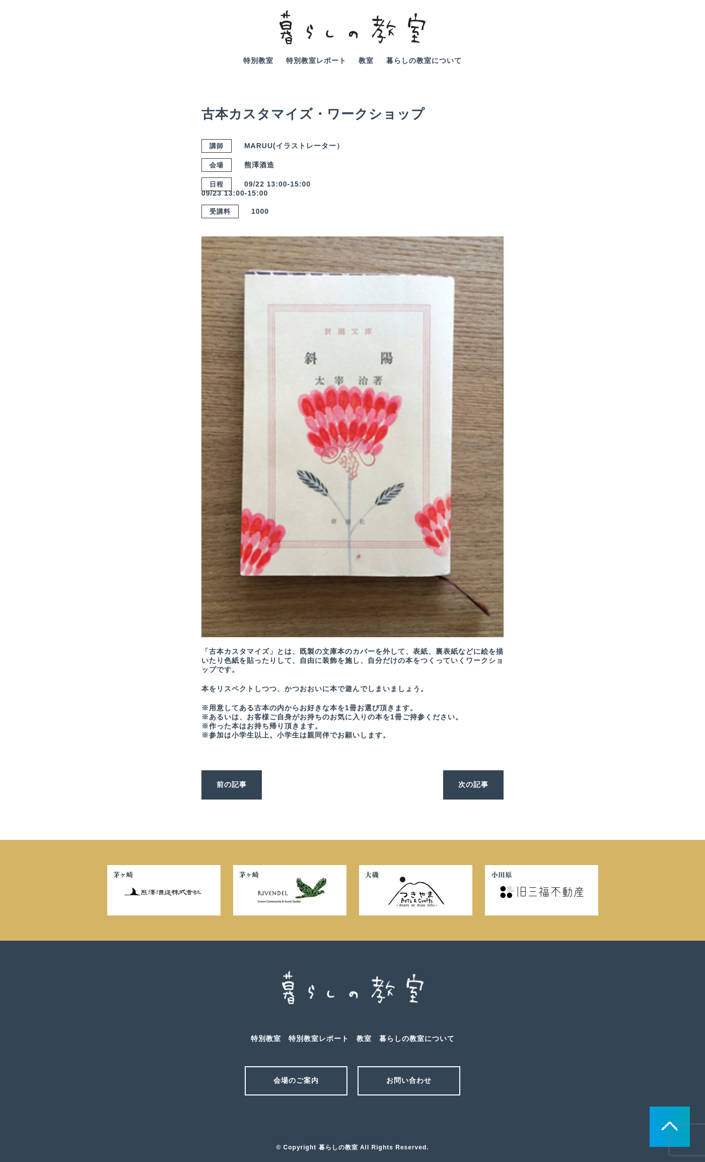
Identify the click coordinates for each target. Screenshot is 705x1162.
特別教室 (258, 60)
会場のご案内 (296, 1080)
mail (638, 34)
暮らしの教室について (424, 60)
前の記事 (232, 784)
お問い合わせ (409, 1080)
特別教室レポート (316, 60)
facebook (667, 34)
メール (334, 1120)
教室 (366, 60)
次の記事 (473, 784)
